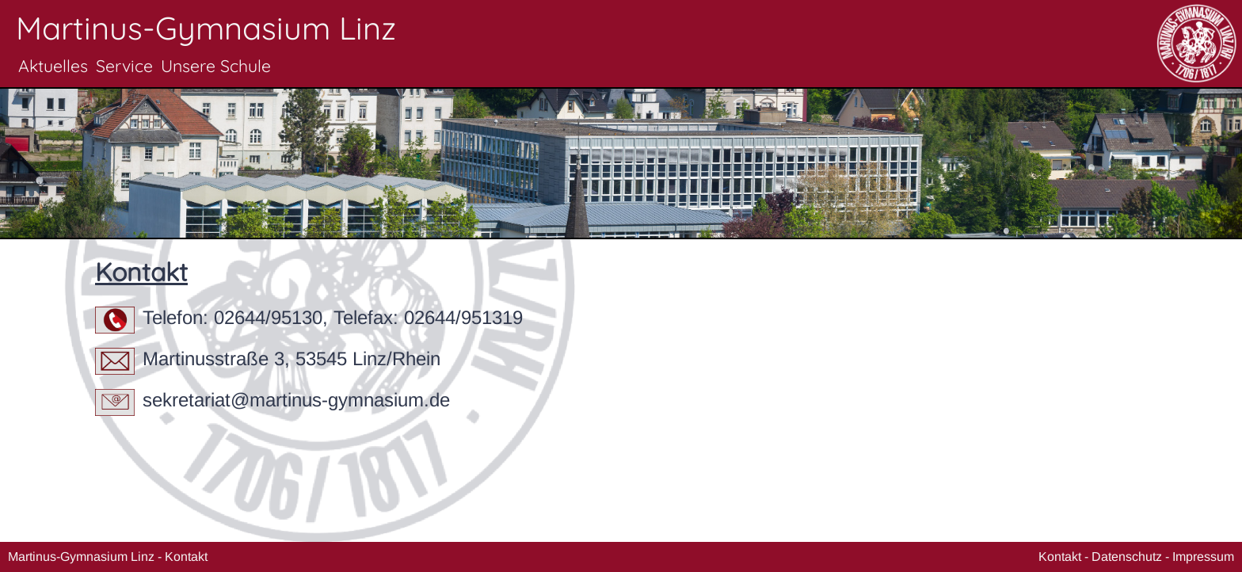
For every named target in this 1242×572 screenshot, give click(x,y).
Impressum (1203, 556)
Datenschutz (1127, 556)
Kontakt (186, 556)
